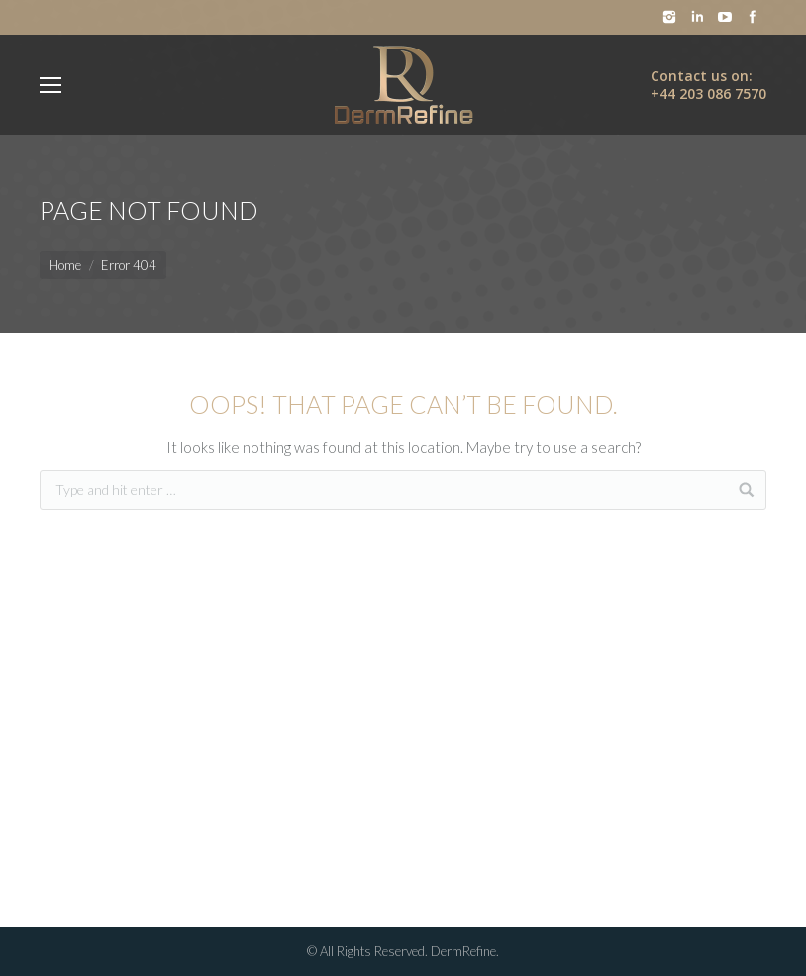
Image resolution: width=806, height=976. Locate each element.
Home (65, 265)
